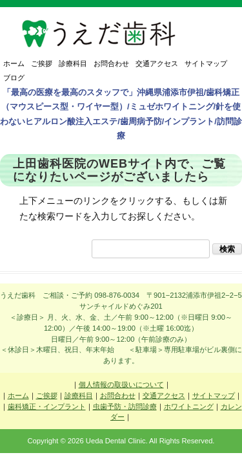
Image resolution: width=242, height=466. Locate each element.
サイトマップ (206, 63)
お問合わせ (111, 63)
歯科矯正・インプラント (47, 406)
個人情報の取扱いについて (121, 384)
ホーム (14, 63)
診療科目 (73, 63)
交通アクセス (157, 63)
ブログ (14, 78)
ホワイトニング (189, 406)
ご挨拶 (41, 63)
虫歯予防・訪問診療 (125, 406)
